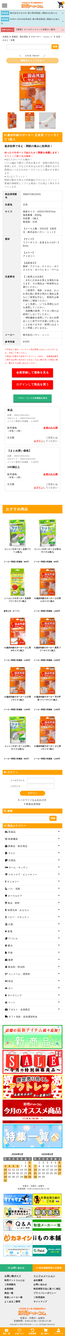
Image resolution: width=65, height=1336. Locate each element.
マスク (11, 853)
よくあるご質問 (12, 1301)
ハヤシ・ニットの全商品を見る (32, 398)
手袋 (10, 953)
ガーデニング (14, 995)
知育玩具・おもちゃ (18, 910)
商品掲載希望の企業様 (49, 1268)
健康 (10, 960)
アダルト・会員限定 (19, 1009)
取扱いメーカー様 (13, 1297)
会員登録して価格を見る (32, 372)
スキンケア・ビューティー (22, 874)
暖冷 (10, 945)
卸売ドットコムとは (14, 1280)
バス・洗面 (13, 889)
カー (10, 988)
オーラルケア (14, 896)
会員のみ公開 (50, 428)
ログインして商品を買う (32, 384)
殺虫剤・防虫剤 (16, 967)
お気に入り (19, 1331)
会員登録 (8, 1289)
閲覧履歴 (32, 1331)
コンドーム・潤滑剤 (19, 974)
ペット (11, 1002)
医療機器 (12, 839)
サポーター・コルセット (42, 37)
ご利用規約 (39, 1297)
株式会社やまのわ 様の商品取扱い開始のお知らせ (33, 13)
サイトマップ (40, 1301)
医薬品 (12, 832)
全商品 (6, 37)
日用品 (12, 860)
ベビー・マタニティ (18, 917)
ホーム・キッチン (18, 867)
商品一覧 (8, 1293)
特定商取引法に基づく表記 (47, 1289)
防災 (10, 981)
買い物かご (45, 1331)
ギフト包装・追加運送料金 (22, 1016)
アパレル (12, 938)
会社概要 (37, 1280)
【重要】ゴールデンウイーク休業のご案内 (35, 29)
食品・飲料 (13, 903)
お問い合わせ (16, 1268)
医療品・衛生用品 (20, 37)
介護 (10, 924)
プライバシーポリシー (44, 1293)
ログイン (38, 441)
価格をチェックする (32, 60)
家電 (9, 931)
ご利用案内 (10, 1284)
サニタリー (12, 881)
